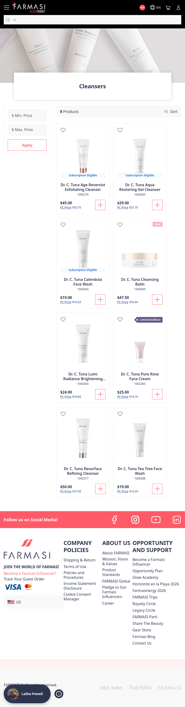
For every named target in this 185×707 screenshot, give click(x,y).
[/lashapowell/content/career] (108, 603)
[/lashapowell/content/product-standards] (116, 572)
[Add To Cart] (100, 205)
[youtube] (156, 519)
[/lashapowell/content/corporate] (116, 581)
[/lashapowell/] (28, 7)
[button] (27, 145)
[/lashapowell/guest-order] (24, 579)
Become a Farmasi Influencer (148, 562)
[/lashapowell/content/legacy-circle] (143, 610)
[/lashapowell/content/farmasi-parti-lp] (144, 616)
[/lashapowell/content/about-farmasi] (115, 553)
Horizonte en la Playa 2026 (155, 584)
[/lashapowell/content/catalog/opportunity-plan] (147, 570)
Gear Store (141, 630)
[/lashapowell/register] (30, 573)
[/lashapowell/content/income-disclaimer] (82, 586)
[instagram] (135, 519)
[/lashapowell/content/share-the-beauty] (147, 623)
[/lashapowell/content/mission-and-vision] (116, 561)
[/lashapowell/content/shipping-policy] (80, 560)
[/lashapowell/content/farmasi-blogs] (143, 636)
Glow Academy (145, 577)
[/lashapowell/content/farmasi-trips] (145, 597)
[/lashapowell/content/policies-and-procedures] (82, 575)
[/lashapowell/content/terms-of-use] (75, 566)
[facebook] (114, 519)
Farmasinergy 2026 (149, 590)
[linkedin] (176, 519)
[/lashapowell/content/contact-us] (141, 643)
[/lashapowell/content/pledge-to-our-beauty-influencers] (116, 592)
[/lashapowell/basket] (168, 7)
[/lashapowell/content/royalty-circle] (144, 603)
